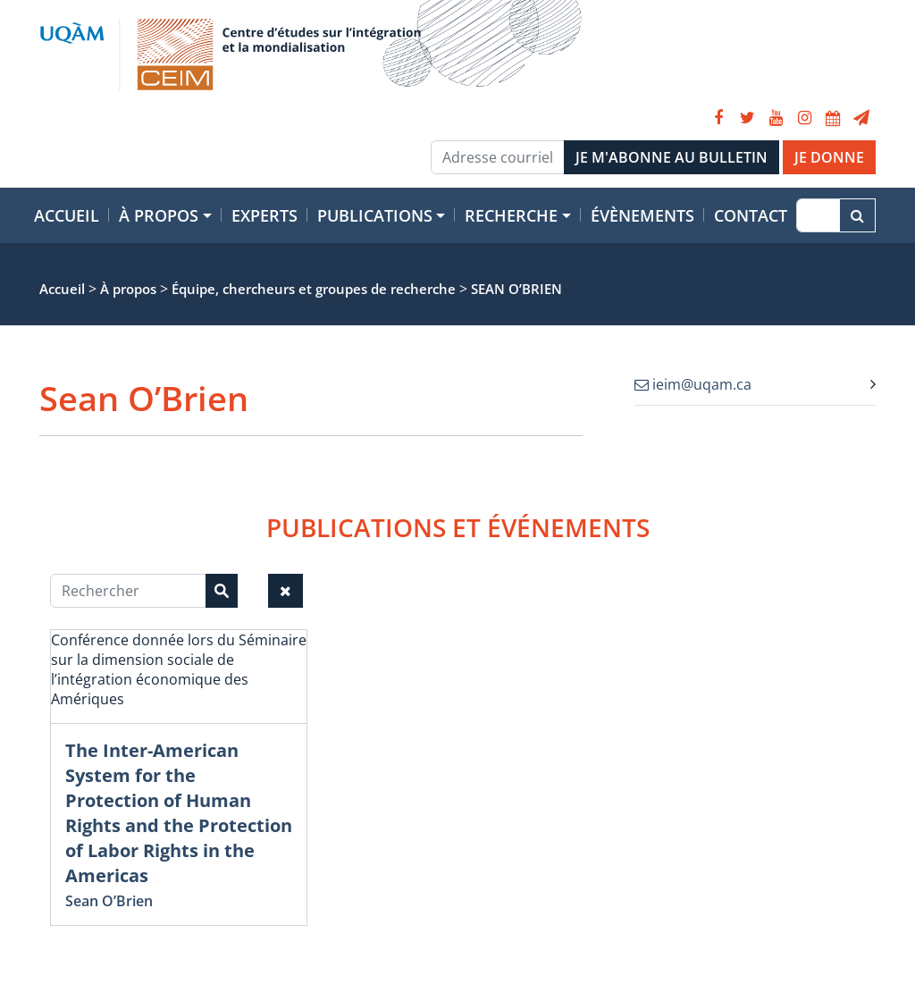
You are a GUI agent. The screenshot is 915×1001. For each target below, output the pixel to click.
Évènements (642, 215)
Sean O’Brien (109, 901)
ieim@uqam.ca (692, 384)
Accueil (66, 215)
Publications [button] (374, 215)
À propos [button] (158, 215)
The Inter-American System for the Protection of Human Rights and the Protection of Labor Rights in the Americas (178, 812)
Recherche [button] (511, 215)
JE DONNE (829, 157)
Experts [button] (264, 215)
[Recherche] (818, 215)
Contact (750, 215)
